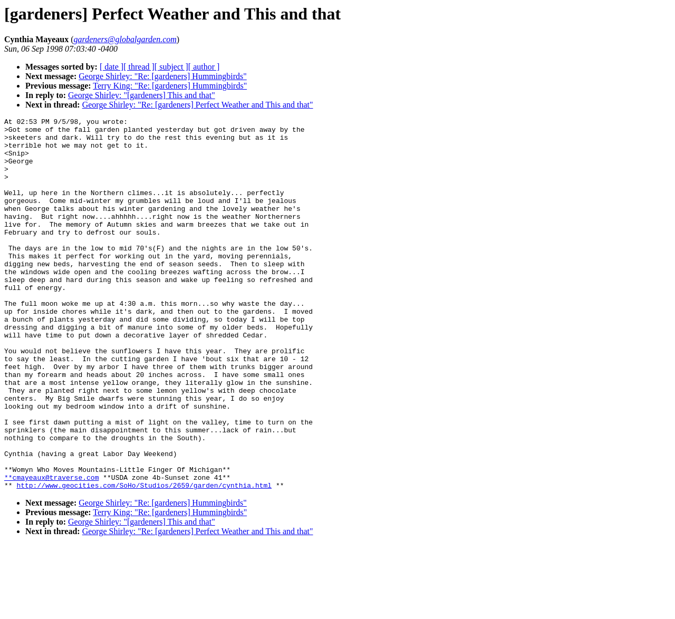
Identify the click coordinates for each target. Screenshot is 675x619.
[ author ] (204, 66)
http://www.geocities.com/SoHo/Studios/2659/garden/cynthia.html (144, 559)
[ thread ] (139, 66)
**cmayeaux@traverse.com (51, 550)
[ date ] (111, 66)
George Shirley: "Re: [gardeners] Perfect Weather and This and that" (197, 104)
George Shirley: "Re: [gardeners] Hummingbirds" (162, 76)
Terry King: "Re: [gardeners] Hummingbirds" (170, 85)
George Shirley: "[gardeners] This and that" (141, 95)
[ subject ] (171, 66)
